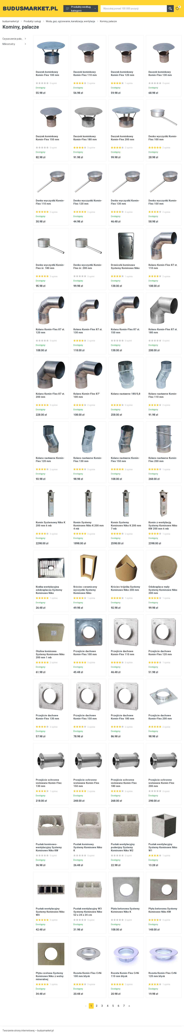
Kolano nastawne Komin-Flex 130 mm (87, 460)
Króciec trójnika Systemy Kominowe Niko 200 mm (125, 588)
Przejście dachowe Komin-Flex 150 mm (85, 717)
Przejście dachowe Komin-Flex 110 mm (122, 653)
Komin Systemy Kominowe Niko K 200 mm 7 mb (126, 525)
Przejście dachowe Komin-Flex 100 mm (85, 653)
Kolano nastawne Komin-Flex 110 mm (163, 395)
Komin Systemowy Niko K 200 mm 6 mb (50, 524)
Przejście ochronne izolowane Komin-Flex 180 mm (124, 783)
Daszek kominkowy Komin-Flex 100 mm (47, 73)
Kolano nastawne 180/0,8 (125, 393)
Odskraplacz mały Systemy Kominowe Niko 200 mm (163, 590)
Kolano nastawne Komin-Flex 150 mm (125, 460)
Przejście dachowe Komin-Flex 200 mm (160, 717)
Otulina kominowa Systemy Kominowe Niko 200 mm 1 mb (50, 654)
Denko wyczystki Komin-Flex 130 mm (125, 202)
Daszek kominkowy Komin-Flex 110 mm (85, 73)
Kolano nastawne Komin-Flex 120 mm (50, 460)
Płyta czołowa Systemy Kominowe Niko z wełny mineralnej (50, 976)
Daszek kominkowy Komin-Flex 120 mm (122, 73)
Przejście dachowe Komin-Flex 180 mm (122, 717)
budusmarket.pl (10, 21)
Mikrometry (14, 44)
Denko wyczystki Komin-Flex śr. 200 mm (87, 267)
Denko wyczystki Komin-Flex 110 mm (50, 202)
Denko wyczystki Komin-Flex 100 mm (163, 138)
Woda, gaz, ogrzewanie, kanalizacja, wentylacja (70, 21)
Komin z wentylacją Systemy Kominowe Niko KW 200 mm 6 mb (163, 525)
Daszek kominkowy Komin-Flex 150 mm (47, 138)
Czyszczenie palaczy (14, 38)
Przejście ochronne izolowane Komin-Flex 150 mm (86, 783)
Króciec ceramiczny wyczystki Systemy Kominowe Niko (85, 590)
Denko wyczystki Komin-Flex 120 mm (87, 202)
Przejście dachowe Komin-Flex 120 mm (160, 653)
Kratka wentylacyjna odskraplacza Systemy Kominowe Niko (49, 590)
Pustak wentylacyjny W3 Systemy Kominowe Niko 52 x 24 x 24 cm (87, 911)
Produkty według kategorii (81, 8)
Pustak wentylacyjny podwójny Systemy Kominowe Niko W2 (123, 847)
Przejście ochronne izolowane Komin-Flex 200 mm (161, 783)
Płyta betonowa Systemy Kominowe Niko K (125, 910)
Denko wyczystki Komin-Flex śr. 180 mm (50, 267)
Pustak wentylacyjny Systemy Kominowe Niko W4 (50, 911)
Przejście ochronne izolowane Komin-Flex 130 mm (49, 783)
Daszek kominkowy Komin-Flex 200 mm (122, 138)
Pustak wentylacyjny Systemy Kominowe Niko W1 (163, 847)
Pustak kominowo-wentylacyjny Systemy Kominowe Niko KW (49, 847)
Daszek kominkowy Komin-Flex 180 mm (85, 138)
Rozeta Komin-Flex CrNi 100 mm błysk (87, 975)
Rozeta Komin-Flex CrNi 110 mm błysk (125, 975)
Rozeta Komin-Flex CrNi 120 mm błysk (163, 975)
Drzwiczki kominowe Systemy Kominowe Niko (125, 267)
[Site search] (133, 8)
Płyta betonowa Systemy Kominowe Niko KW (163, 910)
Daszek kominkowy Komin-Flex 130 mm (160, 73)
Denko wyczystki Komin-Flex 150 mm (163, 202)
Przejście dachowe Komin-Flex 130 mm (47, 717)
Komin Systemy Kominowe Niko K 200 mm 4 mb (88, 525)
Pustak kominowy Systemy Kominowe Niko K (87, 847)
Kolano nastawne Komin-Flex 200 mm (163, 460)
